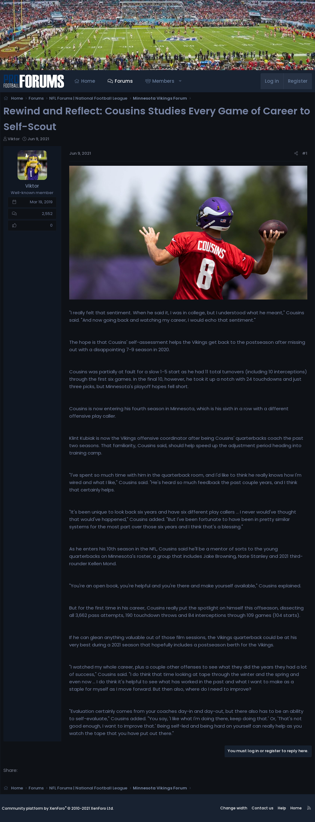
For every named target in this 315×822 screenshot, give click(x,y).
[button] (180, 81)
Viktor (16, 141)
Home (88, 81)
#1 (302, 155)
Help (282, 808)
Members (163, 81)
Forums (124, 81)
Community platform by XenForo (58, 808)
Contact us (262, 808)
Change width (233, 808)
